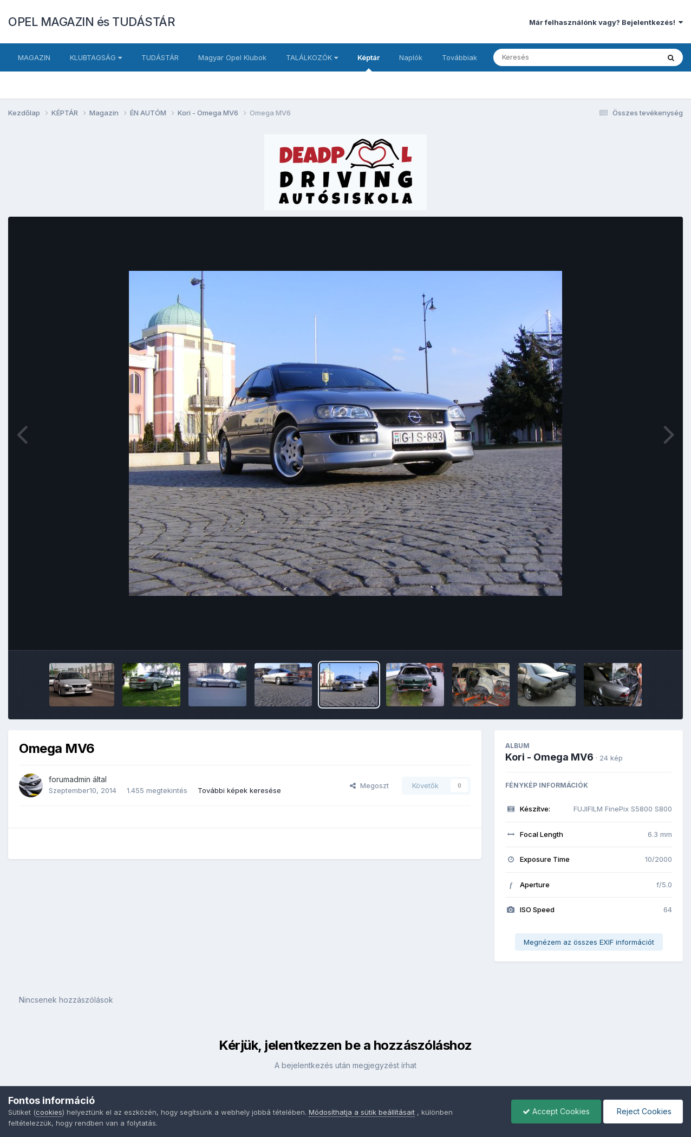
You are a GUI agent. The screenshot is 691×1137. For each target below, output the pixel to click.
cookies (49, 1112)
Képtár (368, 62)
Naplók (410, 57)
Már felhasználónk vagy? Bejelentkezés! (606, 22)
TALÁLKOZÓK (312, 57)
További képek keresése (239, 790)
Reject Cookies (643, 1111)
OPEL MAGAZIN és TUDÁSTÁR (91, 22)
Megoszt (369, 785)
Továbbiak (459, 57)
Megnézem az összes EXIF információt (589, 942)
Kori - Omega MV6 (549, 757)
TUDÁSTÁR (160, 57)
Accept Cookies (556, 1111)
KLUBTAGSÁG (96, 57)
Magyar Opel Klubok (232, 57)
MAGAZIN (34, 57)
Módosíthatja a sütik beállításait (362, 1112)
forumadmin (69, 779)
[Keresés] (546, 57)
